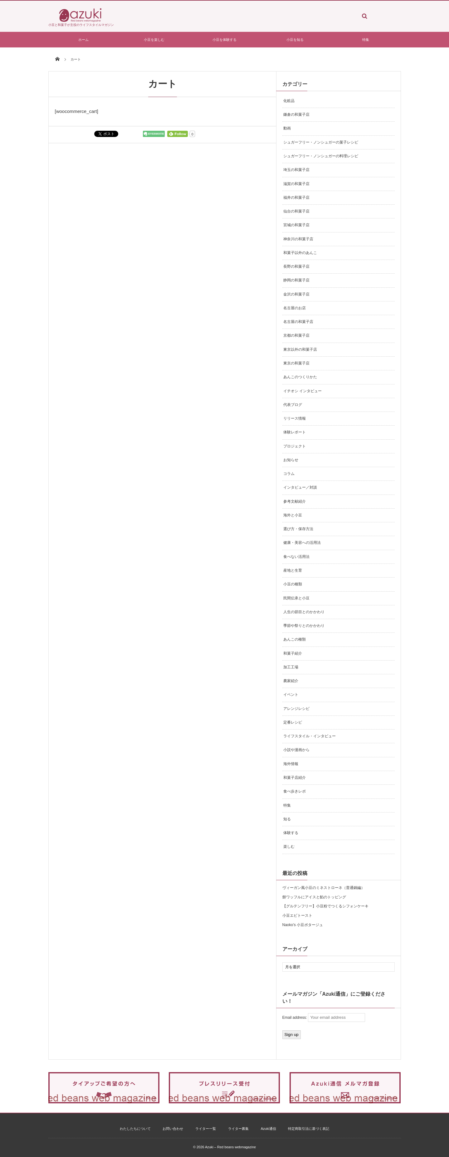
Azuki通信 (268, 1128)
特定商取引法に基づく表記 (308, 1128)
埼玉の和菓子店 (296, 170)
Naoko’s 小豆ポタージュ (302, 925)
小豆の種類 (292, 584)
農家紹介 (290, 681)
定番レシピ (292, 722)
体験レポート (294, 432)
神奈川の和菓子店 (298, 239)
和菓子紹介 (292, 653)
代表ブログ (292, 405)
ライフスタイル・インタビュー (309, 736)
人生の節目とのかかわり (304, 612)
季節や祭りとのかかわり (304, 625)
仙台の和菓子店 (296, 211)
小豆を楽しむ (154, 39)
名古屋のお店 (294, 308)
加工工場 (290, 667)
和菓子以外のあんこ (300, 253)
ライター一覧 (205, 1128)
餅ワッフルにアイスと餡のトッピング (314, 897)
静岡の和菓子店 (296, 280)
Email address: (323, 1017)
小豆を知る (295, 39)
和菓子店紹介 (294, 777)
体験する (290, 833)
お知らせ (290, 460)
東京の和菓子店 (296, 363)
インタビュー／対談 (300, 487)
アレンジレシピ (296, 708)
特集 (365, 39)
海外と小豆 (292, 515)
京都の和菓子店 (296, 335)
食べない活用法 (296, 556)
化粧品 (289, 101)
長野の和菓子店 (296, 266)
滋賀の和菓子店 (296, 184)
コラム (289, 473)
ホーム (83, 39)
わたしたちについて (135, 1128)
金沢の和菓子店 (296, 294)
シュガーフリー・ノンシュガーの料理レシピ (320, 156)
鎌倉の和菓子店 (296, 114)
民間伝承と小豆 (296, 598)
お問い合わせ (173, 1128)
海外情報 (290, 764)
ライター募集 (238, 1128)
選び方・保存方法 (298, 529)
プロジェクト (294, 446)
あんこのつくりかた (300, 377)
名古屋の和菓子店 (298, 322)
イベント (290, 694)
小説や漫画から (296, 750)
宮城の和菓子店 (296, 225)
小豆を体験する (224, 39)
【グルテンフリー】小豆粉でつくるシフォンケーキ (325, 906)
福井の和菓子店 (296, 197)
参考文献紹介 (294, 501)
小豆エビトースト (297, 915)
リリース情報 (294, 418)
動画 (287, 128)
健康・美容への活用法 (302, 542)
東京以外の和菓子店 (300, 349)
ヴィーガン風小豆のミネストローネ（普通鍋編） (323, 888)
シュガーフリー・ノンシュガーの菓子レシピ (320, 142)
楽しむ (289, 846)
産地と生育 (292, 570)
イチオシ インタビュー (302, 391)
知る (287, 819)
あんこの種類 (294, 639)
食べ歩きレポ (294, 791)
